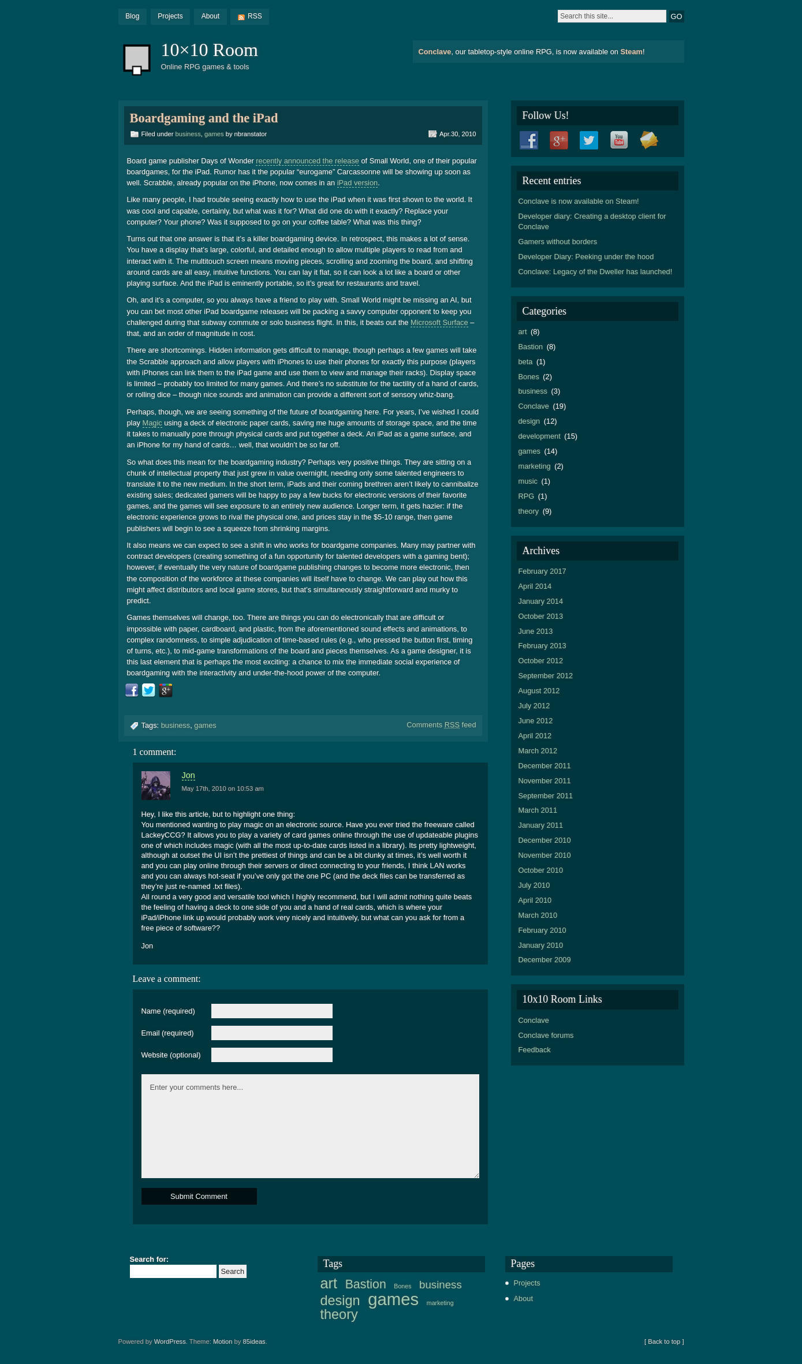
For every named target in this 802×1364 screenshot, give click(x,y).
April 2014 (535, 586)
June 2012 (535, 720)
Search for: (149, 1260)
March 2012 (538, 750)
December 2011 (544, 765)
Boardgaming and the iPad (204, 118)
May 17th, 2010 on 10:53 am (223, 788)
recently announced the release (307, 160)
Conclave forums (546, 1035)
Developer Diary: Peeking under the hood (586, 256)
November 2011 (544, 780)
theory (528, 511)
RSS (255, 16)
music (528, 481)
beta (525, 361)
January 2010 (541, 945)
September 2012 (545, 675)
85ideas (254, 1341)
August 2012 (539, 690)
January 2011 (541, 825)
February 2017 (542, 571)
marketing (534, 466)
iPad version (357, 182)
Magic (152, 422)
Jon (188, 775)
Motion (223, 1341)
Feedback (534, 1049)
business (188, 133)
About (210, 16)
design (529, 421)
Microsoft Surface (439, 322)
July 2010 (534, 885)
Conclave (435, 51)
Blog (132, 16)
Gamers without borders (558, 241)
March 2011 (538, 810)
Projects (170, 16)
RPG (526, 496)
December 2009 (544, 959)
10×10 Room (209, 49)
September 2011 (545, 795)
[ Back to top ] (664, 1341)
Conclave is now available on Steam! (578, 201)
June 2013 (535, 631)
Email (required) (167, 1033)
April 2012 (535, 735)
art (522, 331)
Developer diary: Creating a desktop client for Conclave (592, 221)
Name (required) (168, 1011)
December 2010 (544, 840)
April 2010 (535, 900)
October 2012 (541, 660)
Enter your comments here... (310, 1126)
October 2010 (541, 870)
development (539, 436)
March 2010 (538, 915)
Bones (528, 376)
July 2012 (534, 705)
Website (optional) (171, 1055)
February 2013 (542, 645)
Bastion (530, 346)
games (214, 133)
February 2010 (542, 930)
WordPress (170, 1341)
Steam (631, 51)
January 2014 (541, 601)
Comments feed (441, 724)
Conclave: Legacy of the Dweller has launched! (595, 271)
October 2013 (541, 616)
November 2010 (544, 855)
